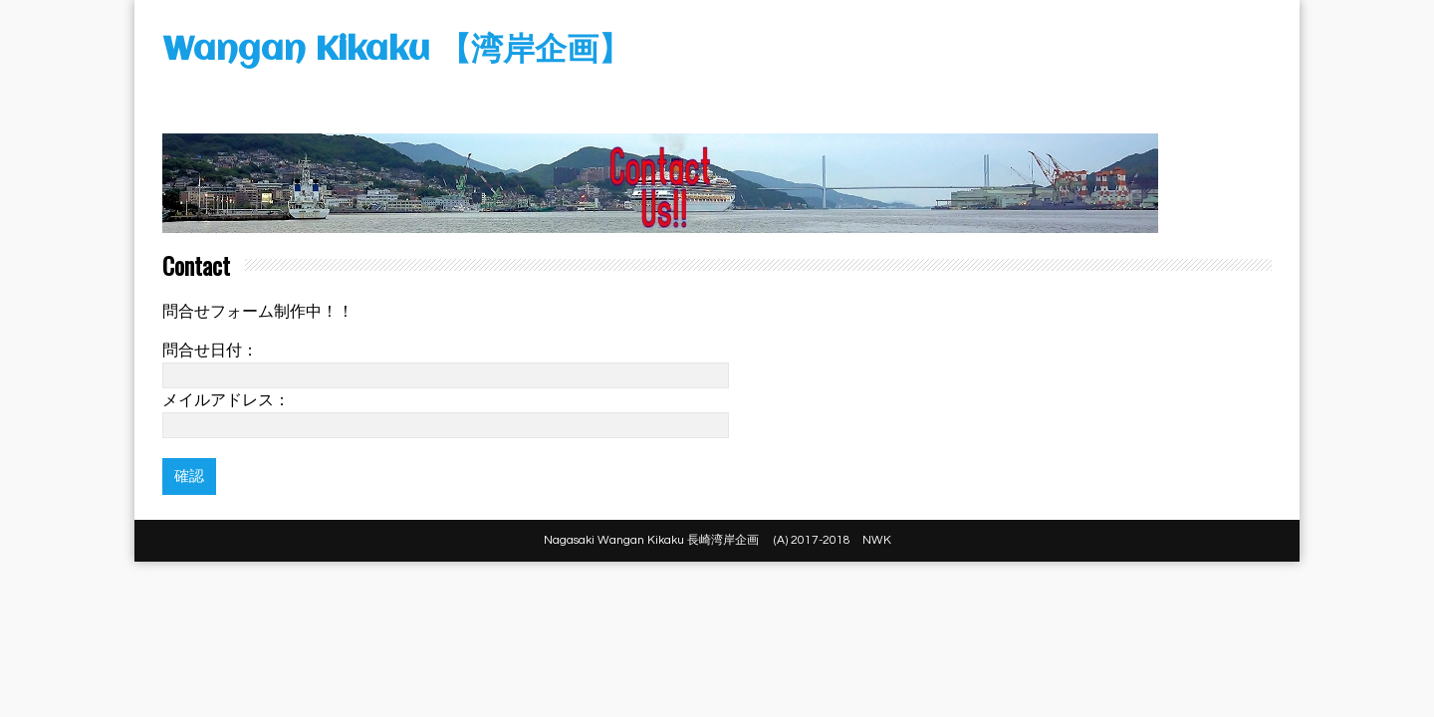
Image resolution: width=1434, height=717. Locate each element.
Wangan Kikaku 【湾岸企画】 (396, 51)
